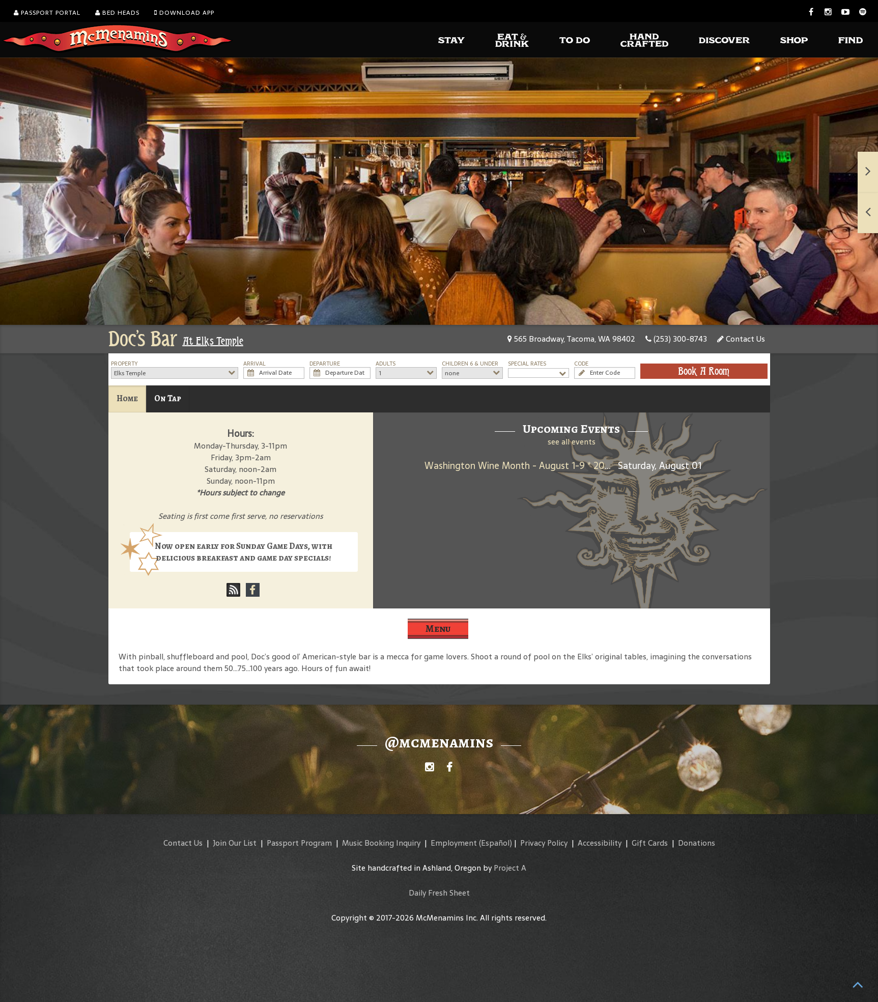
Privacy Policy (544, 843)
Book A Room (703, 371)
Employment (454, 843)
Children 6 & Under (470, 363)
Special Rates (527, 363)
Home (127, 398)
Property (124, 363)
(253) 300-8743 (676, 338)
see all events (572, 441)
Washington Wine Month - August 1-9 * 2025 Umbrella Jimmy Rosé (565, 465)
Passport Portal (47, 13)
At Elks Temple (213, 341)
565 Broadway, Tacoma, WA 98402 (571, 338)
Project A (510, 867)
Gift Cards (650, 843)
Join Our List (235, 843)
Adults (385, 363)
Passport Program (299, 843)
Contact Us (741, 338)
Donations (696, 843)
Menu (438, 628)
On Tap (167, 398)
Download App (184, 13)
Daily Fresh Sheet (439, 892)
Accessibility (599, 843)
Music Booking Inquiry (381, 843)
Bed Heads (117, 13)
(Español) (495, 843)
